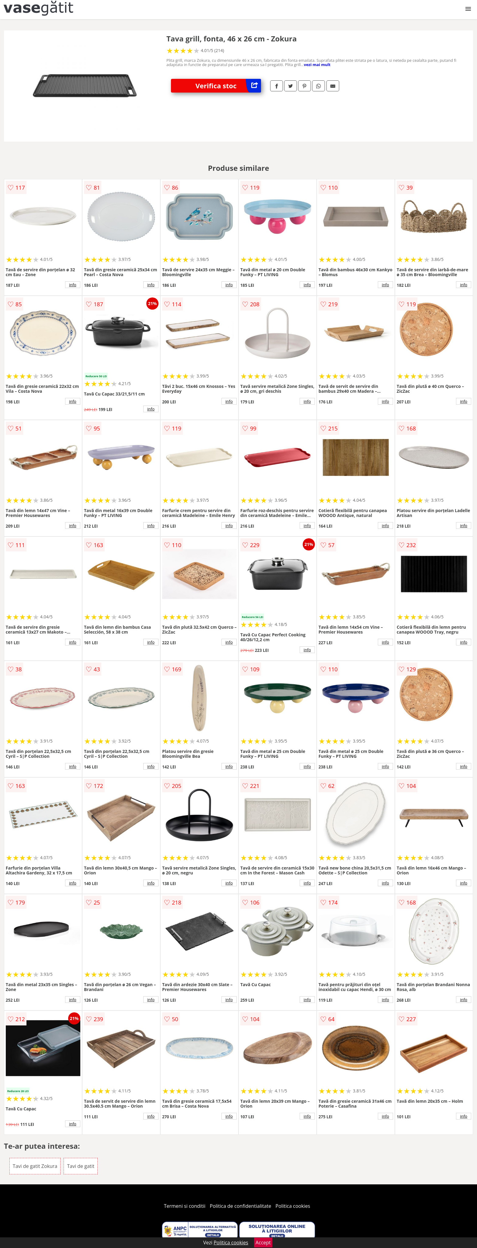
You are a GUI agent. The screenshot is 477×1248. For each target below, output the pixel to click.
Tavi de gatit (80, 1166)
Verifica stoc (228, 86)
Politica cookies (293, 1206)
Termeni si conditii (185, 1206)
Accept (263, 1242)
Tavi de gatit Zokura (35, 1166)
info (72, 284)
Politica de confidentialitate (240, 1206)
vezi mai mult (317, 64)
